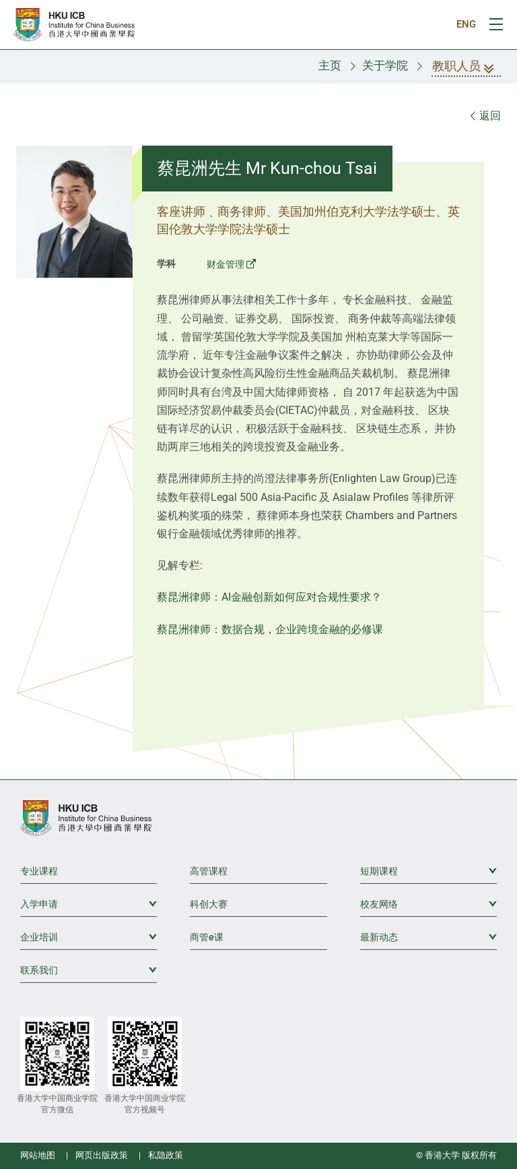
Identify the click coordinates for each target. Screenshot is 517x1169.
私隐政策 (165, 1155)
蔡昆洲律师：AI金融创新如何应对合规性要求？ (269, 597)
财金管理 (225, 264)
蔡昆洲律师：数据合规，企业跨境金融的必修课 (270, 629)
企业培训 (88, 936)
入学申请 (88, 903)
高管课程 (209, 871)
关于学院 (385, 65)
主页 (329, 65)
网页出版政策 (101, 1155)
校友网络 (428, 903)
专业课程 (39, 871)
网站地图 (37, 1155)
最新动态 (428, 936)
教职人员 (466, 68)
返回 (486, 115)
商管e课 (206, 937)
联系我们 (88, 969)
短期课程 (428, 870)
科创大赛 (209, 904)
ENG (466, 24)
